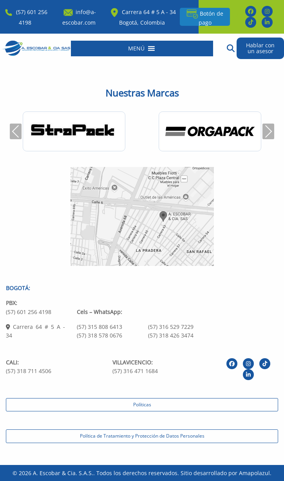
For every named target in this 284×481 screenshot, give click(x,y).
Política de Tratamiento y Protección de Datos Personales (142, 436)
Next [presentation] (268, 131)
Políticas (142, 404)
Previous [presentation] (16, 131)
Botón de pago (204, 17)
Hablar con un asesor (260, 47)
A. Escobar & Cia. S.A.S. (63, 473)
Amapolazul (254, 473)
